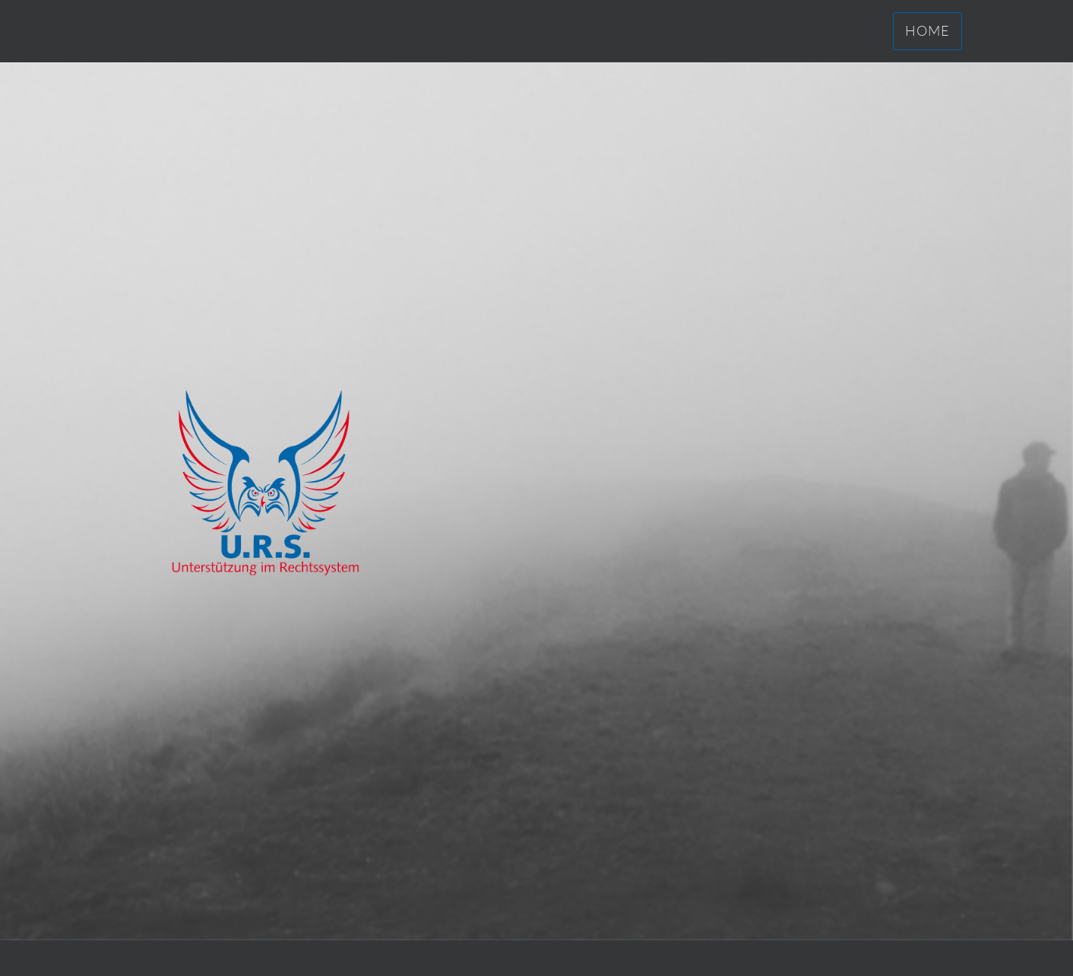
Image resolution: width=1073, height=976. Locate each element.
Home (927, 30)
